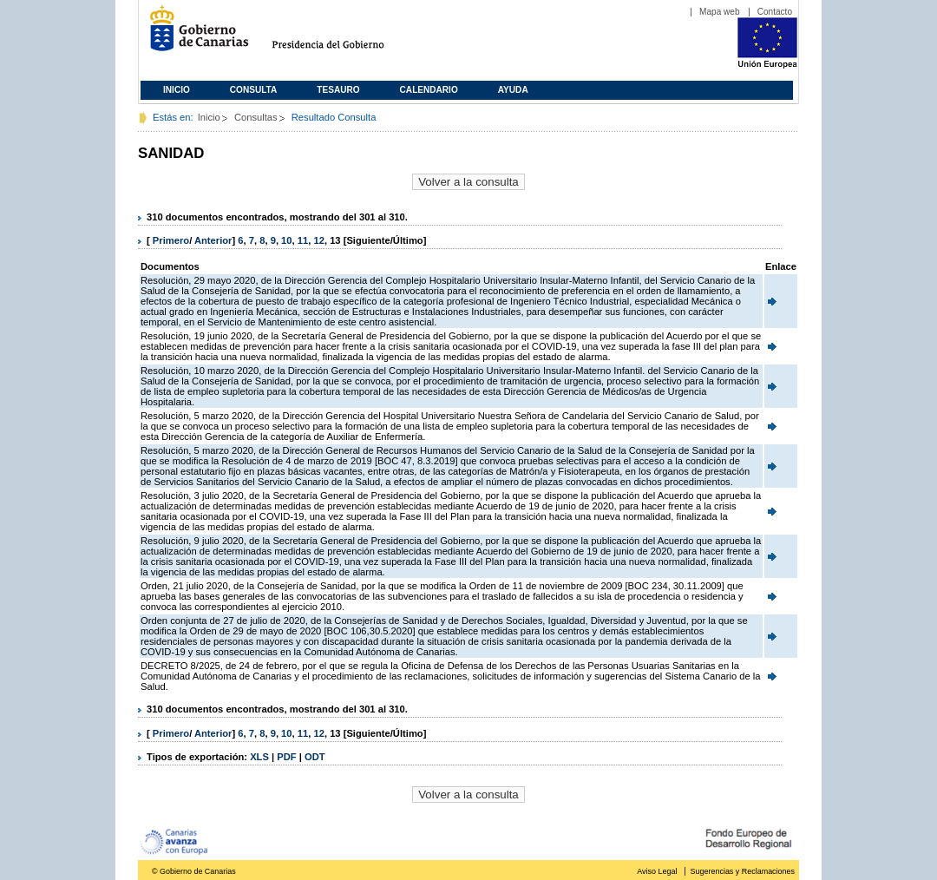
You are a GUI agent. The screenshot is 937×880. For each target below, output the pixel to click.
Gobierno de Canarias (194, 35)
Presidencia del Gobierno (344, 35)
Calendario (429, 90)
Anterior (213, 240)
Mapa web (719, 11)
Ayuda (513, 90)
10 (286, 240)
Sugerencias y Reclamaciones (743, 871)
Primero (171, 240)
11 (303, 240)
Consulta (254, 90)
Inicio (176, 90)
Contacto (774, 11)
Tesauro (338, 90)
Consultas (256, 117)
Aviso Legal (657, 871)
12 (318, 240)
